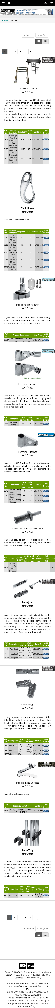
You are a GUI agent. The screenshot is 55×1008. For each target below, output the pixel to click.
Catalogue (19, 968)
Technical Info (22, 965)
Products (18, 962)
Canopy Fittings (40, 965)
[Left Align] (38, 41)
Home (5, 20)
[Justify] (45, 41)
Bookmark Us (32, 968)
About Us (30, 962)
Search (9, 965)
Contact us (44, 962)
